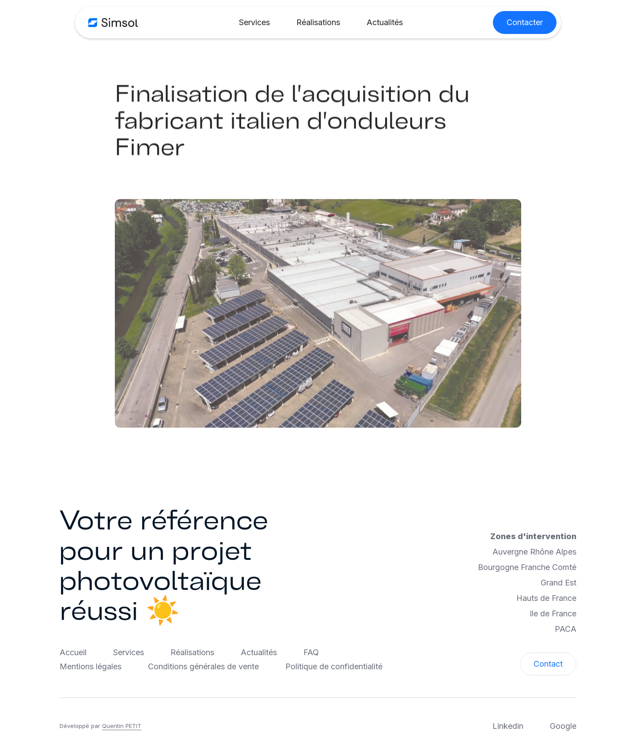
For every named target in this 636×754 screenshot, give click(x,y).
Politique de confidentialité (333, 666)
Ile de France (553, 613)
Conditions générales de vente (203, 666)
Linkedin (507, 726)
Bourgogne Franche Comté (527, 567)
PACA (565, 629)
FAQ (311, 652)
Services (254, 22)
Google (563, 726)
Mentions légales (90, 666)
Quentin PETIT (121, 725)
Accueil (73, 652)
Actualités (385, 22)
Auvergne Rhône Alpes (534, 551)
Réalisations (318, 22)
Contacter (525, 22)
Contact (548, 663)
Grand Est (558, 582)
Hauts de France (546, 598)
